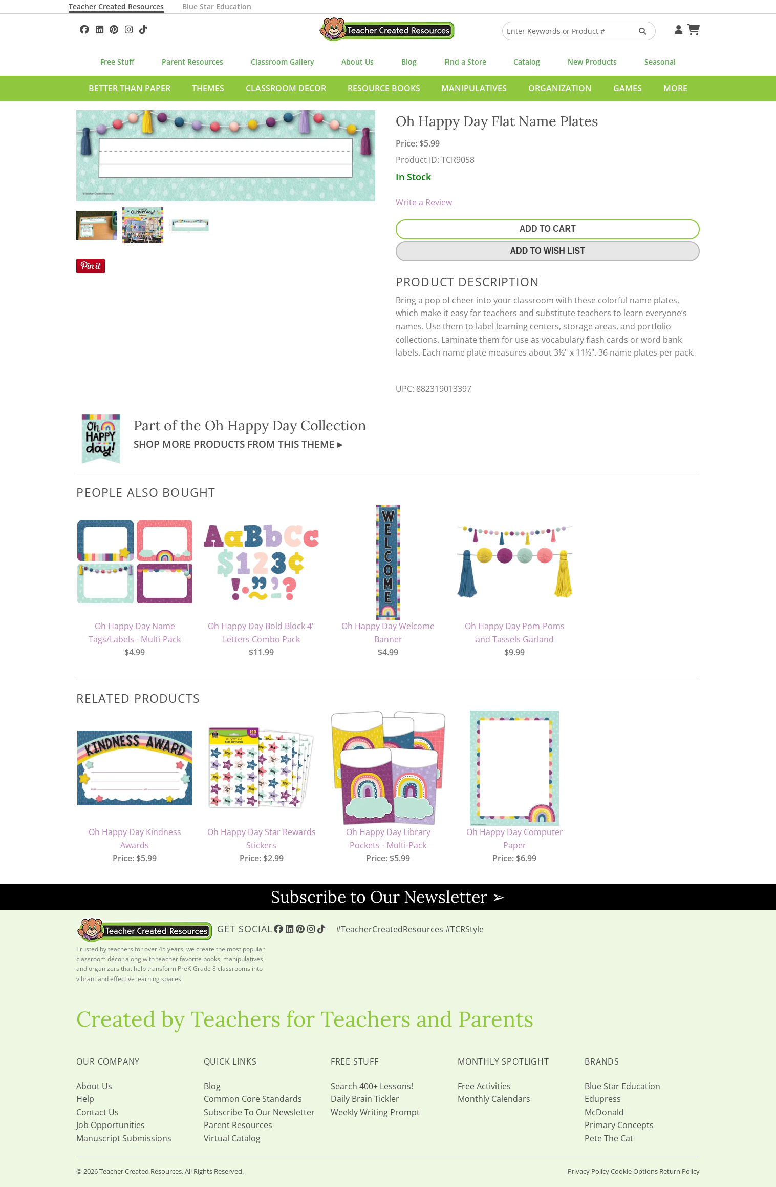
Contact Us (97, 1112)
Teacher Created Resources (116, 6)
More (675, 88)
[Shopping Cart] (692, 28)
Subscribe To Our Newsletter (259, 1112)
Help (85, 1099)
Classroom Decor (286, 88)
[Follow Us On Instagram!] (129, 28)
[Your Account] (677, 28)
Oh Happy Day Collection (285, 425)
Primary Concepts (619, 1125)
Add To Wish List (547, 250)
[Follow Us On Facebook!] (84, 28)
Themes (208, 88)
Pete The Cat (609, 1138)
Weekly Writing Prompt (375, 1112)
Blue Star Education (216, 6)
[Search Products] (639, 31)
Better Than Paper (129, 88)
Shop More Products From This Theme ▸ (238, 444)
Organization (560, 88)
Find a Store (465, 62)
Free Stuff (117, 62)
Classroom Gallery (282, 62)
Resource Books (384, 88)
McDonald (604, 1112)
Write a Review (424, 202)
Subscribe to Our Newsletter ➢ (388, 896)
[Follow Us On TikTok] (143, 28)
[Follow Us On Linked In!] (99, 28)
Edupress (603, 1099)
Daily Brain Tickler (365, 1099)
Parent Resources (192, 62)
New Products (592, 62)
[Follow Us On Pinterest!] (114, 28)
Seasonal (660, 62)
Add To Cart (548, 228)
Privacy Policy (588, 1171)
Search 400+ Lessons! (372, 1086)
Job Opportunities (110, 1125)
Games (627, 88)
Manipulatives (474, 88)
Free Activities (484, 1086)
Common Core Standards (253, 1099)
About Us (357, 62)
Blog (409, 62)
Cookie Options (634, 1171)
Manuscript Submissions (123, 1138)
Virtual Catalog (232, 1138)
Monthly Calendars (494, 1099)
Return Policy (679, 1171)
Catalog (526, 62)
